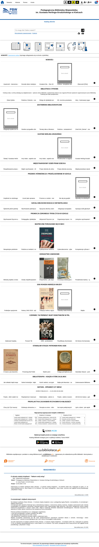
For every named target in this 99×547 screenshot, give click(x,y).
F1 (85, 2)
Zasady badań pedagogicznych (21, 422)
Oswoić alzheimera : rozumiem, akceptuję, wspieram (73, 422)
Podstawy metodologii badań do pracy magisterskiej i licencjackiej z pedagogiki (31, 420)
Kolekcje (34, 33)
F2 (89, 2)
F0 (82, 2)
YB (73, 2)
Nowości (9, 2)
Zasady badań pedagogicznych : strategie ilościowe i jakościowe (28, 417)
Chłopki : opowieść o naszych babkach (46, 420)
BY (77, 2)
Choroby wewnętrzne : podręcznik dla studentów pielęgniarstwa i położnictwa (55, 423)
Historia (17, 2)
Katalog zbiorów (49, 21)
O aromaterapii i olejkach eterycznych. (23, 499)
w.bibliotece (48, 454)
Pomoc (25, 2)
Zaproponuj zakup (13, 55)
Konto (32, 2)
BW (69, 2)
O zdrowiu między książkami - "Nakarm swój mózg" (28, 476)
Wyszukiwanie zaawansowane (23, 33)
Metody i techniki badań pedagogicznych (23, 423)
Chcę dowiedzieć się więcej (41, 545)
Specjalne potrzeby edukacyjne (69, 419)
